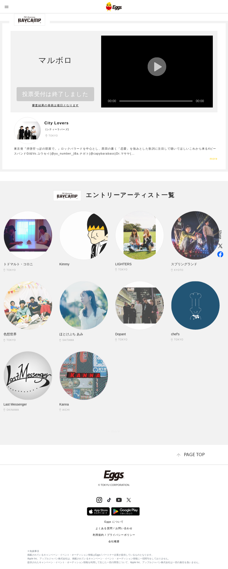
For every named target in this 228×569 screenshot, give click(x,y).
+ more (114, 431)
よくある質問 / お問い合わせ (114, 527)
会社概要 (114, 540)
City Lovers (58, 122)
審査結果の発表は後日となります (55, 105)
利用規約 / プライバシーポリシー (114, 533)
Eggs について (114, 520)
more (213, 158)
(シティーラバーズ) (57, 129)
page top (196, 454)
